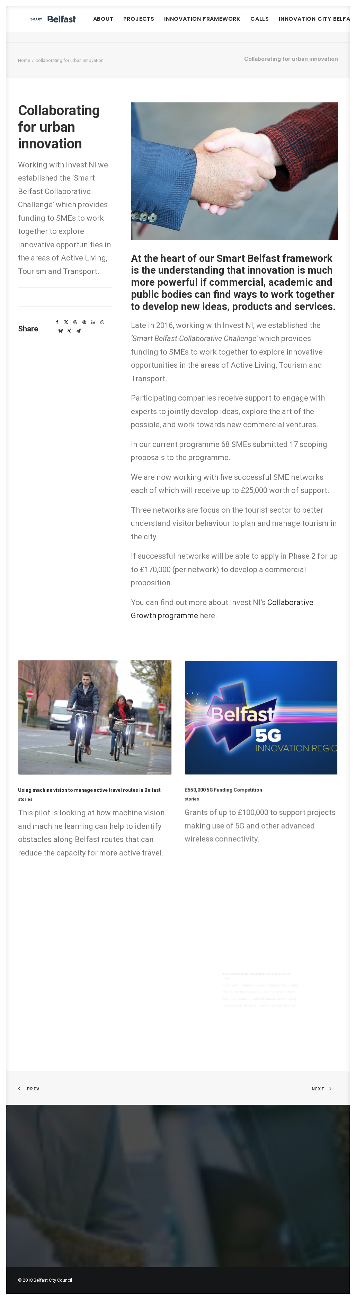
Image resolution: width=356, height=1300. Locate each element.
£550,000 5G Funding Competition (241, 771)
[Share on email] (78, 331)
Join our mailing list (41, 1237)
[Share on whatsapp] (102, 322)
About (146, 24)
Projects (181, 24)
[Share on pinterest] (84, 322)
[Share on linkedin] (93, 322)
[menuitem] (146, 24)
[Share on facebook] (57, 322)
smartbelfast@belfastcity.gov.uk (223, 1195)
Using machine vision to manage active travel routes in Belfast (91, 780)
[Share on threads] (75, 322)
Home (24, 60)
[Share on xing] (69, 331)
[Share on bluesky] (60, 331)
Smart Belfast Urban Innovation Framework (85, 1147)
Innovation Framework (245, 24)
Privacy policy (35, 1221)
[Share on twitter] (66, 322)
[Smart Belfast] (74, 24)
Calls (302, 24)
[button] (94, 731)
